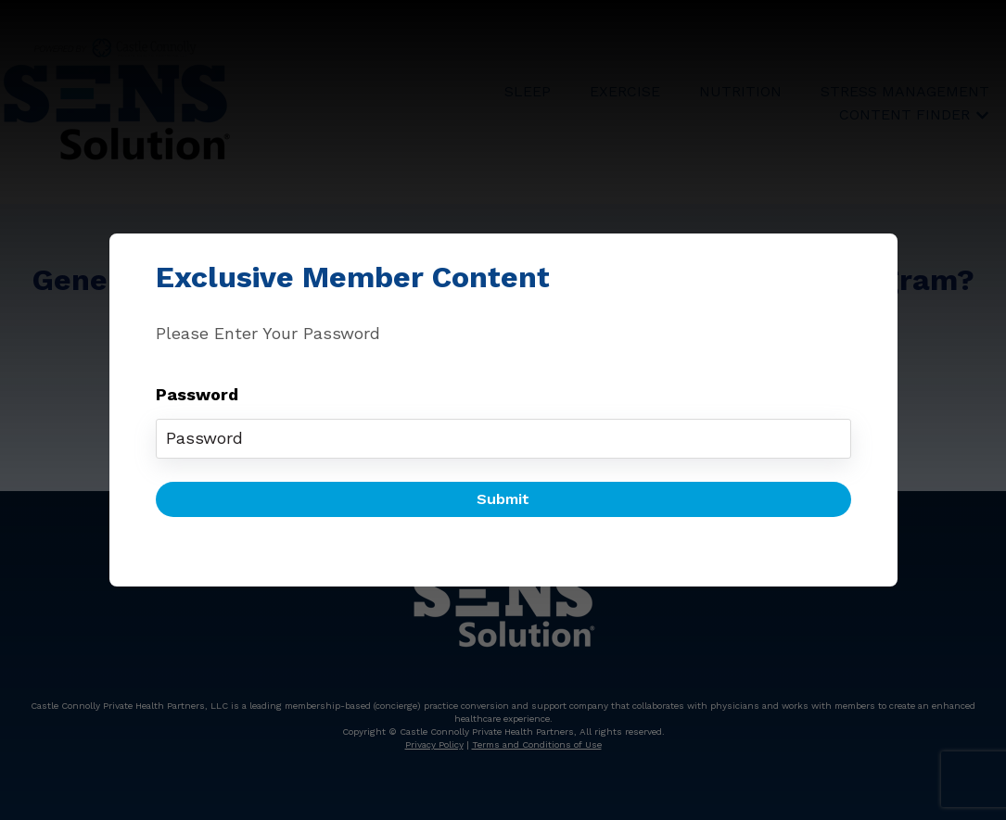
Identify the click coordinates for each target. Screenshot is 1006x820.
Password (197, 394)
